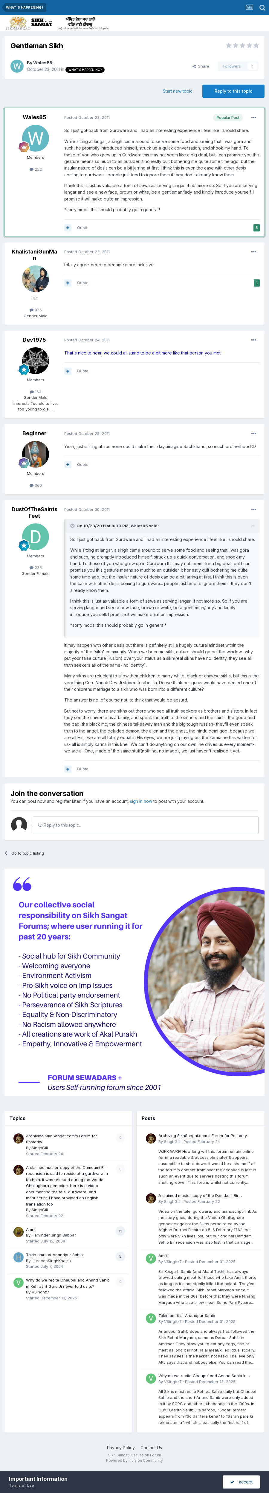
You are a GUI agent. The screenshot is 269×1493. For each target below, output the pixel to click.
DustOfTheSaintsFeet (34, 512)
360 (36, 485)
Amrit (31, 1229)
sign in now (141, 801)
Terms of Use (21, 1485)
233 (36, 567)
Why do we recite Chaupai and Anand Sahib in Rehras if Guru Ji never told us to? (202, 1376)
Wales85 (42, 62)
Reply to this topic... (60, 825)
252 (36, 169)
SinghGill (40, 1147)
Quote (82, 227)
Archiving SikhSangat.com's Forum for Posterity (202, 1135)
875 (36, 309)
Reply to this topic (233, 91)
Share (200, 66)
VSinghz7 (40, 1292)
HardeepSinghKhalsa (51, 1260)
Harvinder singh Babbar (54, 1235)
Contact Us (151, 1447)
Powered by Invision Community (134, 1460)
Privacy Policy (121, 1447)
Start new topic (177, 91)
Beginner (34, 433)
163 (35, 391)
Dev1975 (34, 340)
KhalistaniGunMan (34, 254)
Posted (87, 117)
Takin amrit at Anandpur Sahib (54, 1254)
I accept (241, 1481)
